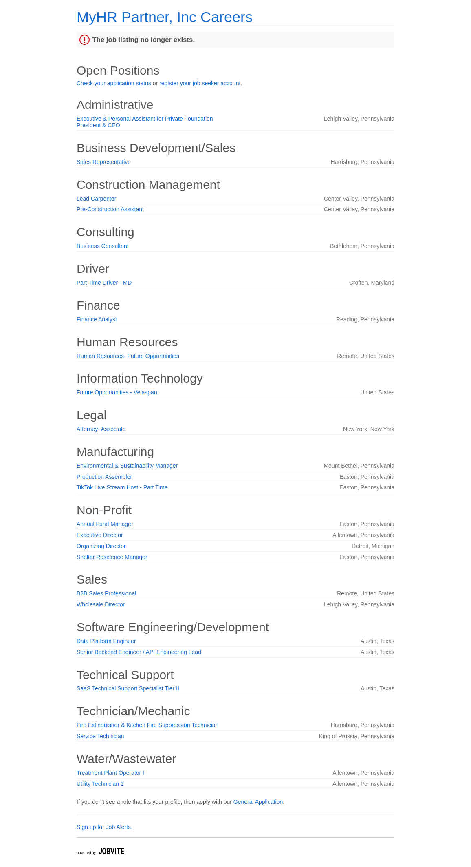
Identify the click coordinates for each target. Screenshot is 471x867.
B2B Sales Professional (106, 593)
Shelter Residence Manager (112, 557)
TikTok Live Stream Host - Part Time (122, 487)
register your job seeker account (199, 83)
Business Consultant (103, 246)
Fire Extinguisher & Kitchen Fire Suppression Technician (147, 725)
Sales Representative (104, 162)
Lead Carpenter (96, 198)
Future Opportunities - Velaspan (117, 392)
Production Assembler (104, 476)
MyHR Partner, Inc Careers (165, 17)
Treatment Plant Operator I (110, 773)
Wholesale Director (101, 604)
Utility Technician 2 (100, 784)
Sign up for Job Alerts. (104, 827)
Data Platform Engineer (106, 641)
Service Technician (100, 736)
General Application (258, 801)
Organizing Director (101, 546)
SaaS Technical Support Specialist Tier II (128, 688)
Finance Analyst (97, 319)
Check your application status (114, 83)
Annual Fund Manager (105, 524)
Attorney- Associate (101, 429)
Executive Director (100, 535)
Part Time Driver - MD (104, 282)
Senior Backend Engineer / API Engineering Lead (139, 652)
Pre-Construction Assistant (110, 209)
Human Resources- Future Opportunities (128, 356)
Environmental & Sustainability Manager (127, 465)
